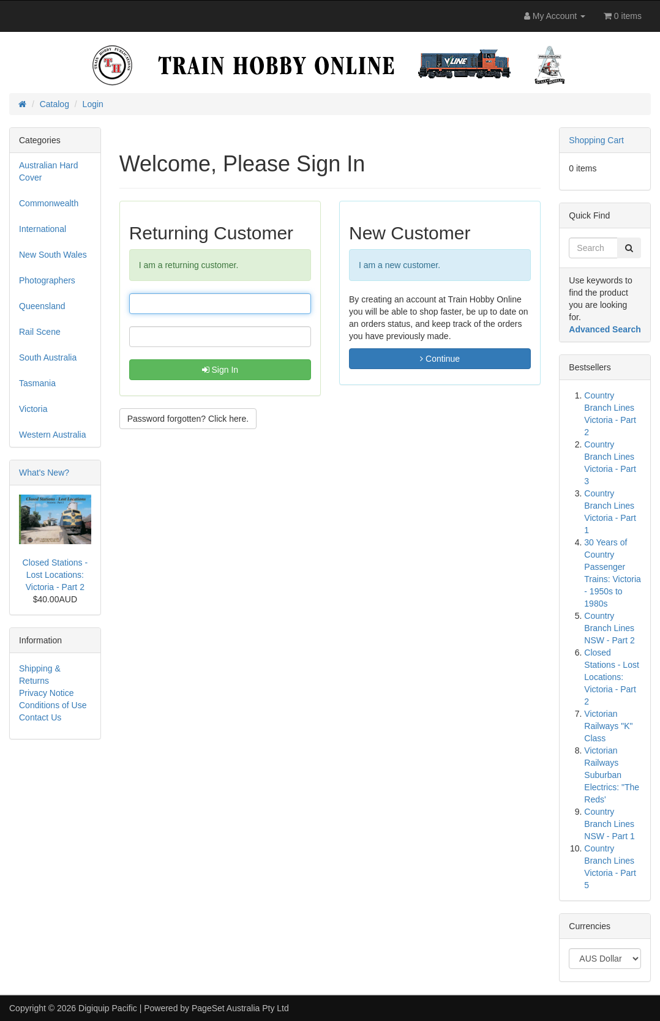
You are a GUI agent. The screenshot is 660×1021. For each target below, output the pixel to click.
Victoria (33, 409)
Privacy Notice (46, 693)
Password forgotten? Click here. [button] (188, 419)
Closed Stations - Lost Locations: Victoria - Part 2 (55, 575)
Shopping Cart (596, 140)
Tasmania (37, 383)
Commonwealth (48, 203)
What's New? (44, 472)
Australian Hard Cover (48, 171)
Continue (440, 359)
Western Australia (52, 434)
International (42, 229)
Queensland (42, 306)
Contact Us (40, 717)
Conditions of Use (53, 705)
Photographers (47, 280)
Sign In (220, 370)
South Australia (48, 357)
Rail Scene (40, 332)
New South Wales (53, 255)
